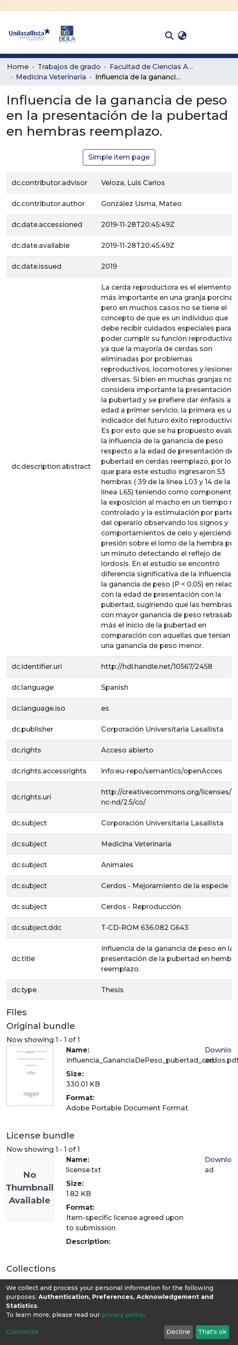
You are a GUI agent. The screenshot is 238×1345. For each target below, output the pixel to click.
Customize (22, 1332)
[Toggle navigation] (225, 36)
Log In (202, 36)
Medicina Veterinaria (51, 77)
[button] (182, 36)
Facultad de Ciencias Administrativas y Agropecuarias (152, 67)
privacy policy (123, 1315)
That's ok (212, 1332)
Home (18, 67)
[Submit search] (169, 36)
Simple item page (119, 157)
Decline (178, 1332)
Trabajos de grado (69, 67)
